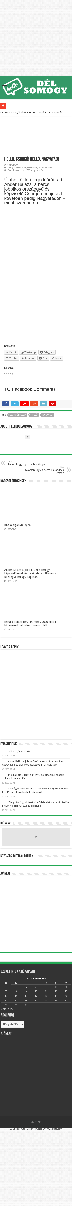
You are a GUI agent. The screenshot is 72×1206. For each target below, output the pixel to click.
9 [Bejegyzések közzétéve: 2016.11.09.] (26, 991)
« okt (3, 1009)
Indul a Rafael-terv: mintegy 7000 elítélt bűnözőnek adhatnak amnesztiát (30, 623)
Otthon (4, 112)
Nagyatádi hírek (29, 168)
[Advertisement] (36, 914)
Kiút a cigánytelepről (17, 525)
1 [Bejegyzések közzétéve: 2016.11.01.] (16, 986)
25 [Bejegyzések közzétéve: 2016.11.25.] (46, 1000)
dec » (11, 1009)
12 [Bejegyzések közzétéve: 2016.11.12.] (56, 991)
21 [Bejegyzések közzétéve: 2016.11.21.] (6, 1000)
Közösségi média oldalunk (16, 856)
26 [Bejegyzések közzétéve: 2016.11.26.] (56, 1000)
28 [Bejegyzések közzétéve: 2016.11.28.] (6, 1005)
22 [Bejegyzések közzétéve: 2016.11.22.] (16, 1000)
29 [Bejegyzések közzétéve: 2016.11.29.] (16, 1005)
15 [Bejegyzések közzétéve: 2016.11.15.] (16, 995)
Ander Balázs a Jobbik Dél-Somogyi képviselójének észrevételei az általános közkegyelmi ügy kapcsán (30, 573)
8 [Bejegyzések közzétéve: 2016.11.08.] (16, 991)
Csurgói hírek (18, 112)
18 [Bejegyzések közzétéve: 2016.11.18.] (46, 995)
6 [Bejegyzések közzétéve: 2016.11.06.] (66, 986)
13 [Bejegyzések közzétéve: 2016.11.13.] (66, 991)
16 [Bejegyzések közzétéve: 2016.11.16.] (26, 995)
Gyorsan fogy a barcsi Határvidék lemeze (44, 470)
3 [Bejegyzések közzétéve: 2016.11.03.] (36, 986)
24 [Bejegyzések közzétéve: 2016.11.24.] (36, 1000)
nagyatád (47, 415)
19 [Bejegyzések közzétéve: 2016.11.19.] (56, 995)
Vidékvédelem (45, 168)
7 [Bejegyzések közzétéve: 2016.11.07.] (6, 991)
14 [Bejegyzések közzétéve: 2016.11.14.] (6, 995)
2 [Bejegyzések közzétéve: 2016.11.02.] (26, 986)
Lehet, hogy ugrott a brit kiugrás (27, 463)
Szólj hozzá (13, 170)
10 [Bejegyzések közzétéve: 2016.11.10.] (36, 991)
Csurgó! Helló (18, 415)
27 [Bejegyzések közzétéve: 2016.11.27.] (66, 1000)
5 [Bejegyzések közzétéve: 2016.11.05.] (56, 986)
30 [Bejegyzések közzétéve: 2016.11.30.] (26, 1005)
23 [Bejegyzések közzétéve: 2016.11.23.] (26, 1000)
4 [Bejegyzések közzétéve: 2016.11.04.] (46, 986)
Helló (34, 415)
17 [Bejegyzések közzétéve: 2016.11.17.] (36, 995)
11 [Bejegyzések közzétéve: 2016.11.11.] (46, 991)
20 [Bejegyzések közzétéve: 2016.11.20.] (66, 995)
